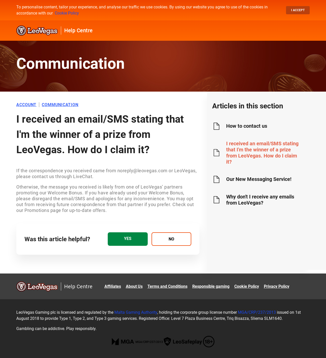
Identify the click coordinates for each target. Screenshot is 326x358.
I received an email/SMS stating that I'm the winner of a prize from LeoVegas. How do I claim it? (262, 152)
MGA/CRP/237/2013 (257, 312)
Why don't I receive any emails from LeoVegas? (260, 200)
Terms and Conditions (167, 286)
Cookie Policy (67, 13)
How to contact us (246, 126)
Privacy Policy (276, 286)
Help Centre (78, 30)
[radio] (127, 239)
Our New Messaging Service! (258, 179)
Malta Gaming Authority (135, 312)
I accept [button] (298, 10)
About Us (134, 286)
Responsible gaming (210, 286)
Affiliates (112, 286)
